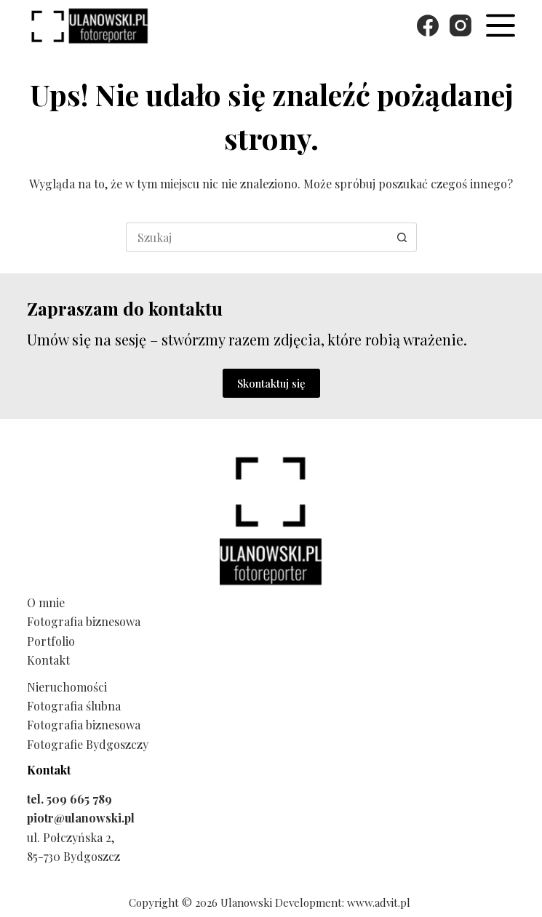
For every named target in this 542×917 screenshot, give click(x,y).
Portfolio (51, 641)
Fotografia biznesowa (83, 621)
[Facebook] (428, 25)
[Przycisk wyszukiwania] (402, 237)
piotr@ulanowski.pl (81, 817)
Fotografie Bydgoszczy (87, 744)
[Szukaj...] (257, 237)
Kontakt (48, 660)
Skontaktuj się (271, 383)
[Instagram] (460, 25)
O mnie (46, 602)
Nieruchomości (67, 686)
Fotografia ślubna (74, 705)
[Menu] (500, 25)
